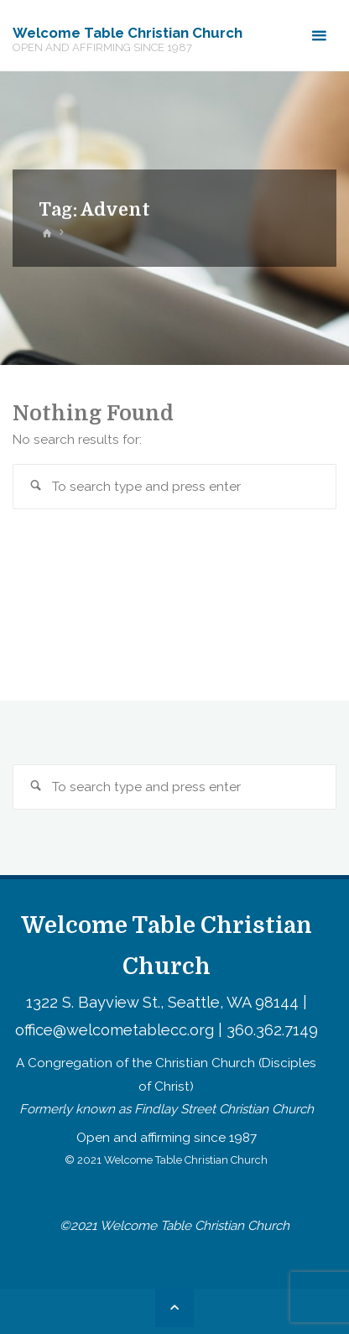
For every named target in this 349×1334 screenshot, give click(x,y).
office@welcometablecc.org (114, 1030)
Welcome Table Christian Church (127, 32)
